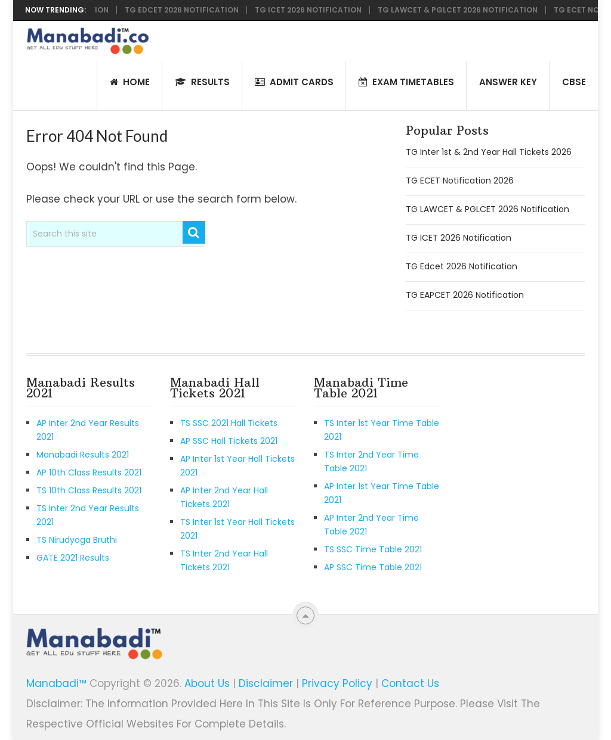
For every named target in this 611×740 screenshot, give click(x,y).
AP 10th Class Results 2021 (88, 472)
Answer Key (508, 82)
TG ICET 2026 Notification (311, 10)
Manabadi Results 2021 (82, 455)
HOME (130, 82)
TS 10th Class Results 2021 (88, 490)
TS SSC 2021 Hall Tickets (228, 423)
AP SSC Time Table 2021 (373, 567)
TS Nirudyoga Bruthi (76, 540)
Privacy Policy (337, 683)
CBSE (574, 82)
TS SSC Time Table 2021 (373, 549)
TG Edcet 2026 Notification (185, 10)
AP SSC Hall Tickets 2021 (228, 441)
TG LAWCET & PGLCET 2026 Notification (461, 10)
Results (202, 82)
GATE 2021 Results (72, 558)
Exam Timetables (406, 82)
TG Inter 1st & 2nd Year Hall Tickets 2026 (489, 152)
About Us (207, 683)
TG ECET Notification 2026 (460, 180)
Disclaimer (266, 683)
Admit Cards (294, 82)
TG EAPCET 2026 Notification (465, 295)
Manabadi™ (56, 683)
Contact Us (410, 683)
